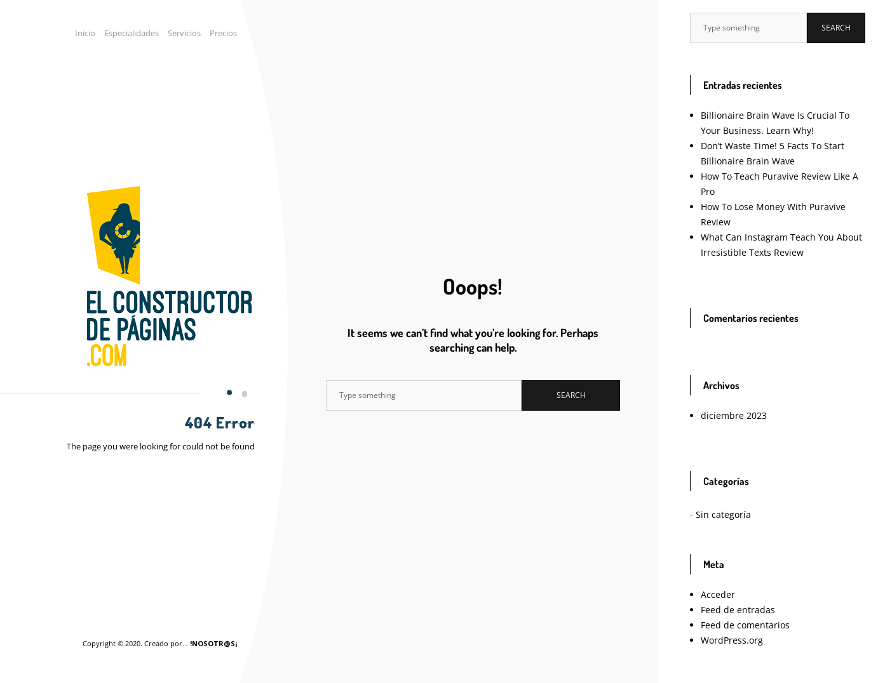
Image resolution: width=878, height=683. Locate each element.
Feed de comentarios (737, 594)
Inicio (97, 32)
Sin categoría (718, 484)
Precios (225, 32)
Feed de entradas (730, 579)
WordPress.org (727, 609)
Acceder (716, 564)
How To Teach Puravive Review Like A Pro (778, 176)
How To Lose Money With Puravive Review (780, 191)
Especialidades (140, 32)
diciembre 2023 (728, 385)
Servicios (188, 32)
